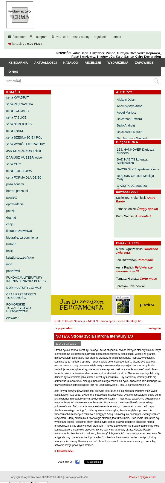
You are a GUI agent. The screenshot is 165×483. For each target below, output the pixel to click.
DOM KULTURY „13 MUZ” (24, 287)
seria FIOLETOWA (19, 171)
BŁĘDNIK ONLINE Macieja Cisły (135, 177)
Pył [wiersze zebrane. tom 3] (134, 269)
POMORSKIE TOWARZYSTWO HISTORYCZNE (18, 308)
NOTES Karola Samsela (69, 321)
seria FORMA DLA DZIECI (24, 177)
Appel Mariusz (126, 112)
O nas (13, 71)
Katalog (70, 62)
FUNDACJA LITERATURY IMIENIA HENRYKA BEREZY (26, 279)
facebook (19, 37)
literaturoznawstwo (19, 231)
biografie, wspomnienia (22, 237)
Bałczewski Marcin (129, 132)
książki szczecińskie (20, 257)
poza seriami (15, 184)
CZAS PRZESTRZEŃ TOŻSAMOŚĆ (21, 296)
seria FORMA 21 (17, 111)
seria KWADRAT (17, 97)
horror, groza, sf (17, 191)
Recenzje (92, 62)
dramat (11, 217)
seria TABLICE (16, 117)
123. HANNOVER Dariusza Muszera (135, 151)
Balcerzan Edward (129, 119)
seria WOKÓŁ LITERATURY (25, 144)
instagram (40, 37)
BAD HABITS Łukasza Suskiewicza (132, 161)
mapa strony (80, 37)
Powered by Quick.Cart (142, 477)
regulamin (100, 37)
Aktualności (45, 62)
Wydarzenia (117, 62)
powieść (11, 197)
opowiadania (15, 204)
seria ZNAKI (14, 131)
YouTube (62, 37)
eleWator (12, 318)
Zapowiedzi (144, 62)
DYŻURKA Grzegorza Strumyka (132, 187)
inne (9, 264)
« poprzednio (64, 328)
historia (11, 244)
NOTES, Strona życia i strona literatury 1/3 (114, 321)
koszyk (17, 43)
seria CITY (13, 164)
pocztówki (13, 271)
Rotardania (146, 260)
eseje (10, 224)
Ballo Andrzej (126, 125)
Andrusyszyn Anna (129, 106)
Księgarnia (18, 62)
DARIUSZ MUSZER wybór (24, 157)
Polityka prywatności (76, 477)
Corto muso (148, 278)
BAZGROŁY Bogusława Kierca (138, 169)
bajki (9, 251)
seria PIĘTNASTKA (19, 104)
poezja (10, 211)
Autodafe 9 (143, 216)
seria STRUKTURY (19, 124)
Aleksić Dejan (126, 99)
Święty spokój (147, 209)
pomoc (116, 37)
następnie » (155, 328)
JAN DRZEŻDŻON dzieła (23, 151)
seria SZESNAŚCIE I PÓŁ (24, 137)
